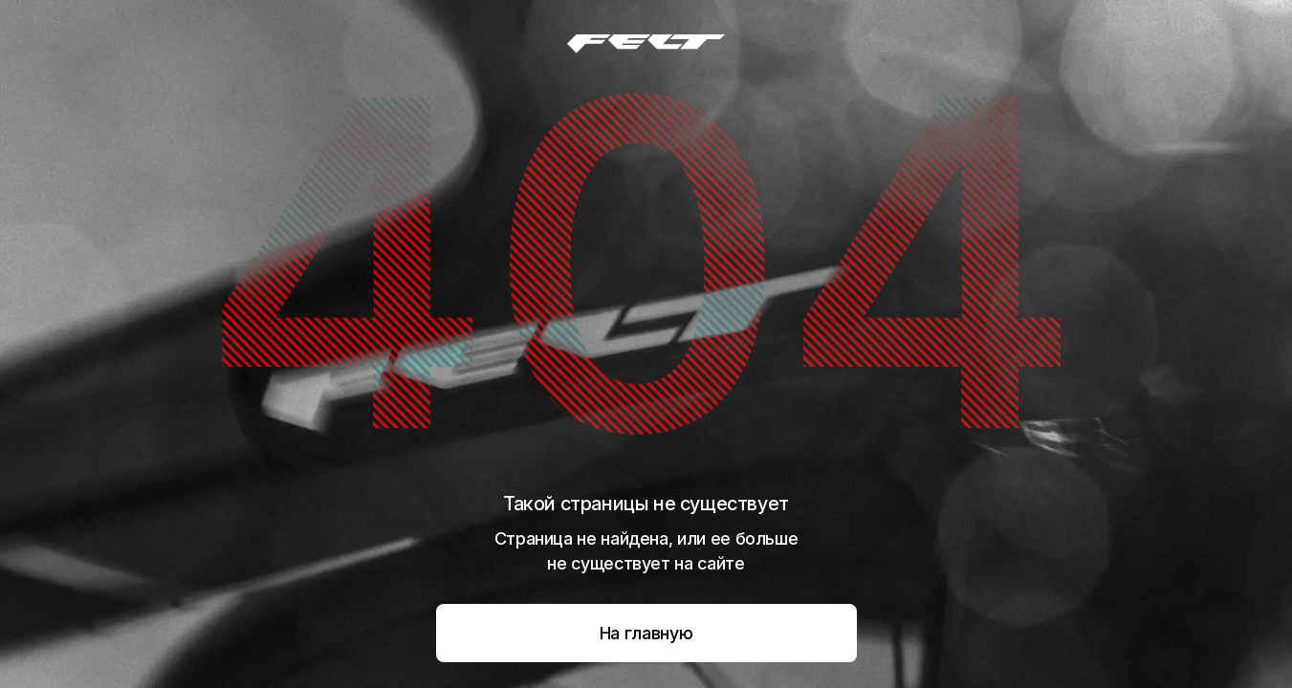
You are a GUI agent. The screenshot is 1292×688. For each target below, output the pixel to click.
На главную (646, 633)
